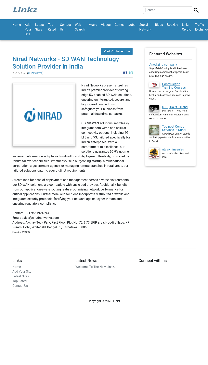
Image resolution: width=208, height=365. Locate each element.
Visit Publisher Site (117, 51)
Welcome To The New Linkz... (95, 267)
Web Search (79, 27)
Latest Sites (39, 27)
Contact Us (65, 27)
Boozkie (172, 25)
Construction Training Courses (174, 85)
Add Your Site (28, 29)
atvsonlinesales (173, 149)
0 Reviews (35, 73)
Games (119, 25)
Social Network (145, 27)
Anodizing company (163, 64)
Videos (106, 25)
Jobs (131, 25)
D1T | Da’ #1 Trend (175, 107)
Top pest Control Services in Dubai (174, 128)
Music (92, 25)
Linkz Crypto (186, 27)
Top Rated (52, 27)
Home (16, 25)
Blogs (159, 25)
